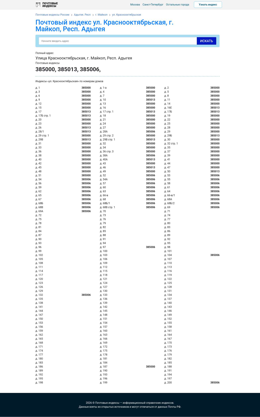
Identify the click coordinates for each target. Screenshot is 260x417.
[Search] (127, 41)
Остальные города (177, 4)
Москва (135, 4)
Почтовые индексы (50, 4)
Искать (206, 41)
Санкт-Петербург (153, 4)
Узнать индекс (208, 4)
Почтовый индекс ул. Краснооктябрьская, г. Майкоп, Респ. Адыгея (104, 25)
